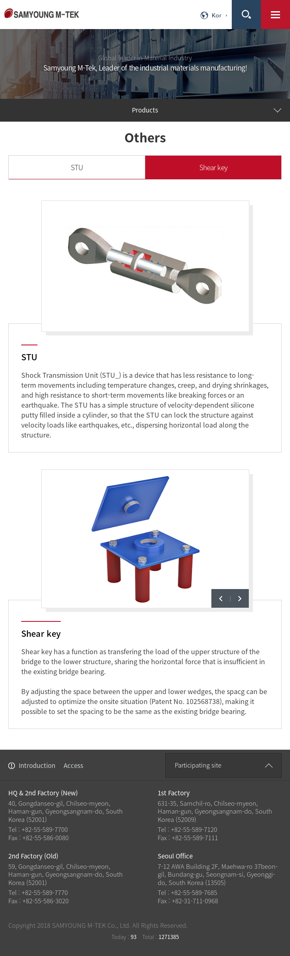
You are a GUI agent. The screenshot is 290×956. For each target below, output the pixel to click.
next (239, 598)
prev (220, 598)
